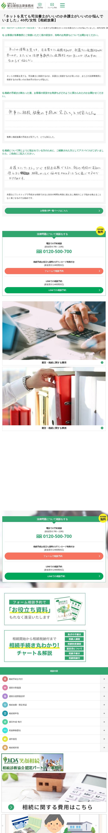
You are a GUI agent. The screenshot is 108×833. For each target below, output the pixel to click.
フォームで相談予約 (54, 271)
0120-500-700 (57, 251)
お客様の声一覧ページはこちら (54, 210)
